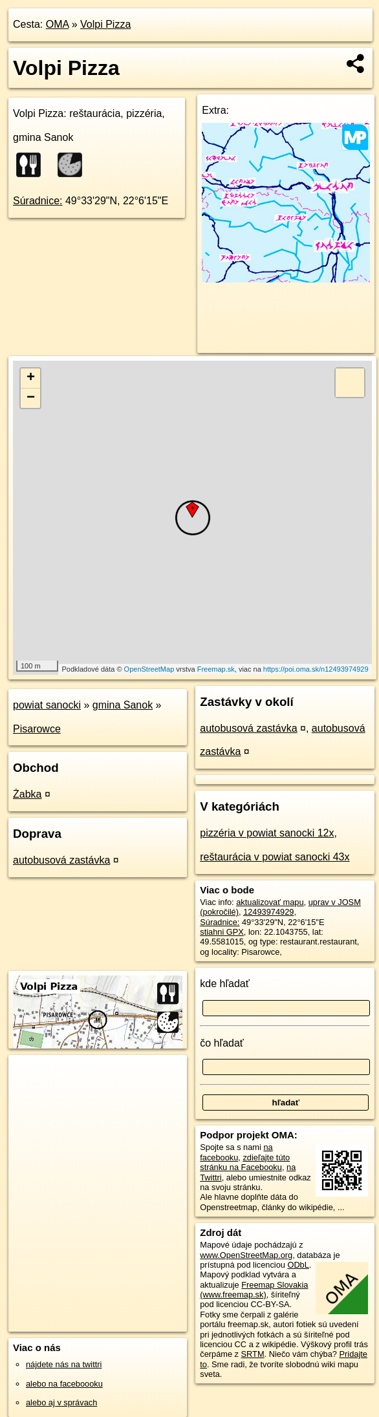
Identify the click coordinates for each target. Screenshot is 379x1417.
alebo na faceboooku (64, 1384)
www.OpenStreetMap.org (246, 1255)
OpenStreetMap (149, 669)
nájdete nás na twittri (64, 1364)
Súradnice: (38, 200)
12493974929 (268, 912)
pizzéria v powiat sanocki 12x (267, 832)
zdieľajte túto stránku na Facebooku (245, 1162)
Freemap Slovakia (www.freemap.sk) (254, 1289)
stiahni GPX (222, 932)
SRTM (253, 1354)
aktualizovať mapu (269, 902)
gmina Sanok (122, 704)
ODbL (298, 1265)
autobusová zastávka (61, 860)
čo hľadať (222, 1043)
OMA (57, 24)
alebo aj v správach (61, 1402)
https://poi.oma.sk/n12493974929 (316, 669)
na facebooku (236, 1152)
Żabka (27, 794)
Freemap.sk (216, 669)
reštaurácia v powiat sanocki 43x (274, 856)
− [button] (31, 398)
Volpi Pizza (105, 24)
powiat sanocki (47, 704)
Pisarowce (37, 728)
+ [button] (31, 378)
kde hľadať (225, 983)
